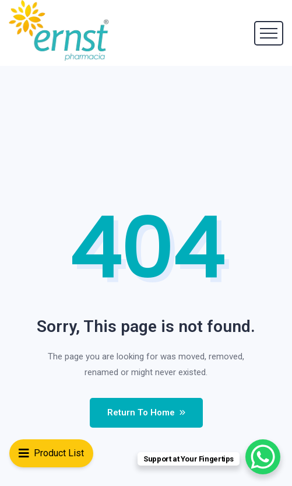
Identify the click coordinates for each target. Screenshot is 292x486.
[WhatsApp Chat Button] (262, 456)
